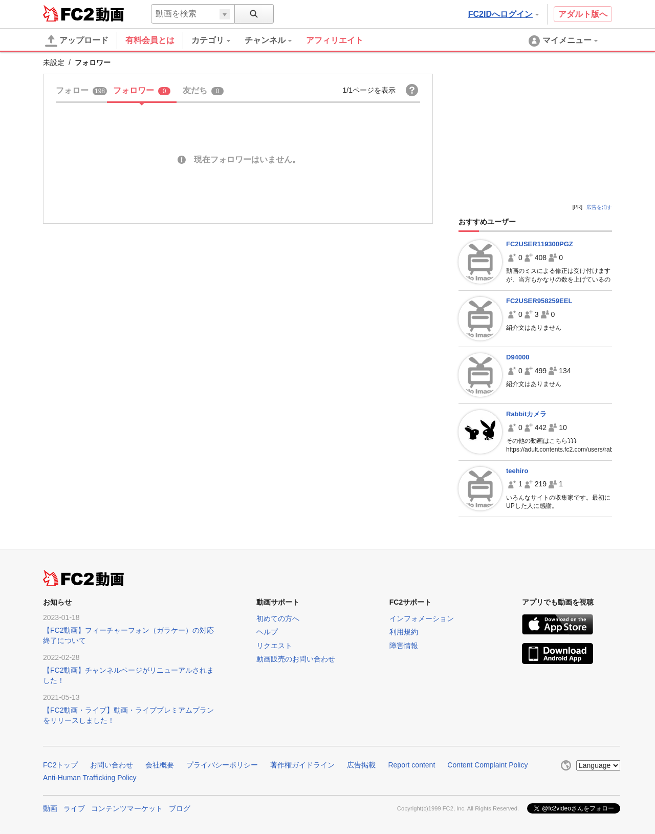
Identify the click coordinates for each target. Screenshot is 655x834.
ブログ (179, 808)
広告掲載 (361, 765)
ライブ (74, 808)
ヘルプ (267, 632)
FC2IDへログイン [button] (503, 14)
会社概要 (159, 765)
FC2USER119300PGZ (539, 244)
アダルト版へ (582, 14)
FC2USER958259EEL (539, 301)
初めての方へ (277, 618)
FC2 (68, 13)
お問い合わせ (111, 765)
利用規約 (403, 632)
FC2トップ (60, 765)
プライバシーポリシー (222, 765)
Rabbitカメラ (526, 414)
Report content (411, 765)
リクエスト (274, 645)
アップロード (76, 41)
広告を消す (599, 207)
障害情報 (403, 645)
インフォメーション (421, 618)
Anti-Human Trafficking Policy (90, 778)
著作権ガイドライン (302, 765)
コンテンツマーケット (127, 808)
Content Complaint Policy (487, 765)
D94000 (518, 357)
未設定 (53, 62)
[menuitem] (218, 40)
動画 (50, 808)
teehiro (517, 471)
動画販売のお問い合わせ (295, 659)
